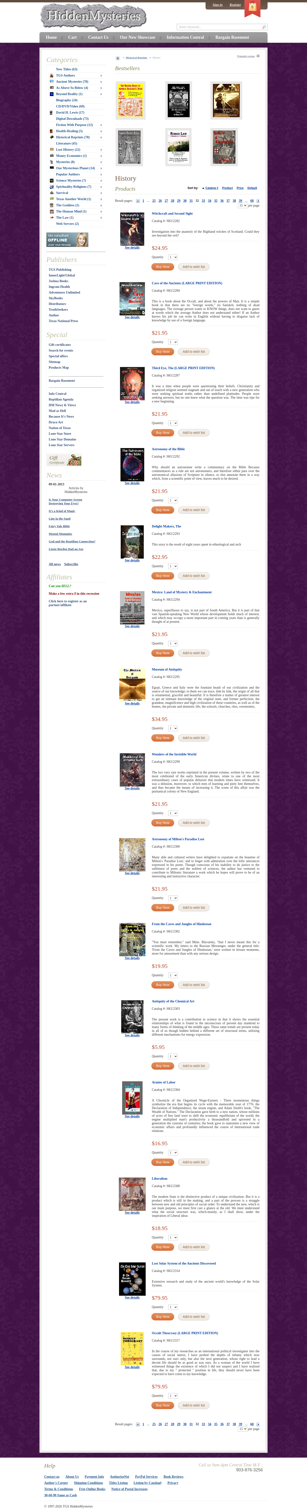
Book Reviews (173, 1476)
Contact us (51, 1476)
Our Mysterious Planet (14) (72, 168)
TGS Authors (62, 75)
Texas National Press (63, 321)
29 (178, 201)
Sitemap (54, 362)
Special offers (58, 356)
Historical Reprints (136, 57)
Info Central (57, 394)
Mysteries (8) (62, 162)
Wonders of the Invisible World (174, 754)
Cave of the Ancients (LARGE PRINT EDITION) (187, 283)
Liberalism (159, 1178)
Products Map (59, 367)
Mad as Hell (57, 411)
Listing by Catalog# (147, 1483)
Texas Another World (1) (70, 199)
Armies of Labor (164, 1082)
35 (215, 201)
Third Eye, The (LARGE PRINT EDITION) (183, 368)
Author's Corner (56, 1483)
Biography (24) (66, 100)
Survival (59, 193)
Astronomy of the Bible (168, 449)
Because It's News (61, 416)
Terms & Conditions (58, 1489)
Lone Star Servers (61, 445)
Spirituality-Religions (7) (70, 187)
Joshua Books (58, 281)
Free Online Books (92, 1489)
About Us (72, 1476)
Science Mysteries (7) (68, 181)
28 (172, 201)
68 (252, 201)
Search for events (61, 350)
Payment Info (94, 1476)
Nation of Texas (60, 428)
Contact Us (98, 37)
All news (55, 564)
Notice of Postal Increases (129, 1489)
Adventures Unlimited (64, 292)
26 (160, 201)
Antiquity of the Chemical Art (173, 1001)
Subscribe (71, 564)
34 (209, 201)
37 (228, 201)
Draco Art (56, 422)
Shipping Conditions (88, 1483)
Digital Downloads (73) (72, 119)
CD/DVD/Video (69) (70, 106)
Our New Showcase (137, 37)
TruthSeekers (58, 309)
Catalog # (212, 188)
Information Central (185, 37)
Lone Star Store (60, 433)
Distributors (57, 304)
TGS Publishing (60, 269)
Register (235, 5)
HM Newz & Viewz (62, 405)
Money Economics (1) (68, 156)
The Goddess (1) (64, 205)
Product (227, 188)
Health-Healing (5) (66, 131)
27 (166, 201)
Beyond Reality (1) (66, 94)
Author (54, 315)
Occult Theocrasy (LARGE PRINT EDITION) (185, 1333)
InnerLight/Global (62, 275)
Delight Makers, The (166, 526)
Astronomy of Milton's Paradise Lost (178, 839)
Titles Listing (118, 1483)
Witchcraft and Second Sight (172, 213)
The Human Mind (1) (68, 211)
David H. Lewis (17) (67, 113)
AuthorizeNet (119, 1476)
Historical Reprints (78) (70, 137)
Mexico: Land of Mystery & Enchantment (182, 592)
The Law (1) (61, 217)
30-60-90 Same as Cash (60, 1495)
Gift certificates (60, 345)
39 (240, 201)
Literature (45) (66, 143)
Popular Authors (68, 174)
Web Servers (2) (67, 224)
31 (191, 201)
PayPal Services (146, 1476)
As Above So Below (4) (69, 88)
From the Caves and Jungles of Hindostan (181, 924)
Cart (72, 37)
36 (222, 201)
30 (185, 201)
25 (154, 201)
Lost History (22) (65, 149)
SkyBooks (56, 298)
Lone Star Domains (62, 439)
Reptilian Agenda (61, 399)
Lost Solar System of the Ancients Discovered (184, 1263)
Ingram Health (59, 287)
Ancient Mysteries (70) (69, 81)
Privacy (173, 1483)
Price (240, 188)
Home (51, 37)
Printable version (246, 56)
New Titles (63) (66, 69)
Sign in (218, 5)
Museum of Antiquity (167, 669)
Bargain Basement (62, 380)
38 (234, 201)
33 (203, 201)
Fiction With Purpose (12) (74, 125)
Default (252, 188)
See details (132, 247)
